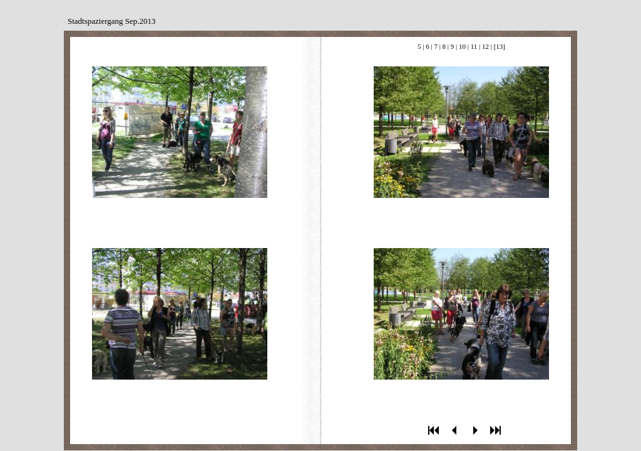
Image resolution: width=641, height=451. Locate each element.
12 (485, 46)
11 (474, 46)
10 (462, 46)
